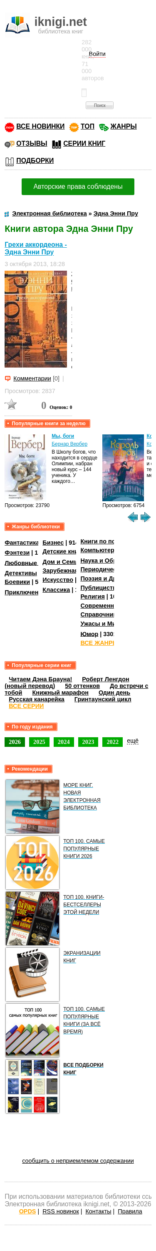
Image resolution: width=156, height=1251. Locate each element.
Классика (56, 589)
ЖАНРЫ (124, 126)
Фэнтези (17, 552)
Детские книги (63, 551)
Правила (130, 1211)
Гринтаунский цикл (102, 699)
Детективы (21, 573)
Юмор (89, 633)
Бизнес (53, 542)
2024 (64, 741)
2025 (39, 741)
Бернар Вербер (69, 444)
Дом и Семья (61, 561)
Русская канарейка (36, 699)
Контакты (98, 1211)
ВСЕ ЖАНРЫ (99, 642)
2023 (88, 741)
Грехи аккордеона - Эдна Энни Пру (36, 248)
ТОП (87, 126)
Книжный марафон (60, 692)
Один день (114, 692)
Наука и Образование (112, 560)
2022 (112, 741)
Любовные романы (33, 562)
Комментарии (32, 378)
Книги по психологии (111, 541)
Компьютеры (99, 550)
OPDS (27, 1211)
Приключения (25, 592)
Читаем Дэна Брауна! (40, 679)
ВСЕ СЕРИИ (26, 706)
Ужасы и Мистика (106, 623)
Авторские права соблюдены (77, 186)
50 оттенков (82, 686)
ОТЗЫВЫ (31, 143)
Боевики (17, 582)
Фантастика (22, 542)
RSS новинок (60, 1211)
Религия (92, 596)
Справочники (100, 614)
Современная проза (109, 605)
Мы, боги (63, 436)
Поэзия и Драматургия (113, 578)
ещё (133, 740)
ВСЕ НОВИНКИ (40, 126)
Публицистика (101, 587)
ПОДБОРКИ (35, 160)
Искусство (57, 579)
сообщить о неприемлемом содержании (78, 1160)
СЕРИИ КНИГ (84, 143)
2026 (15, 741)
